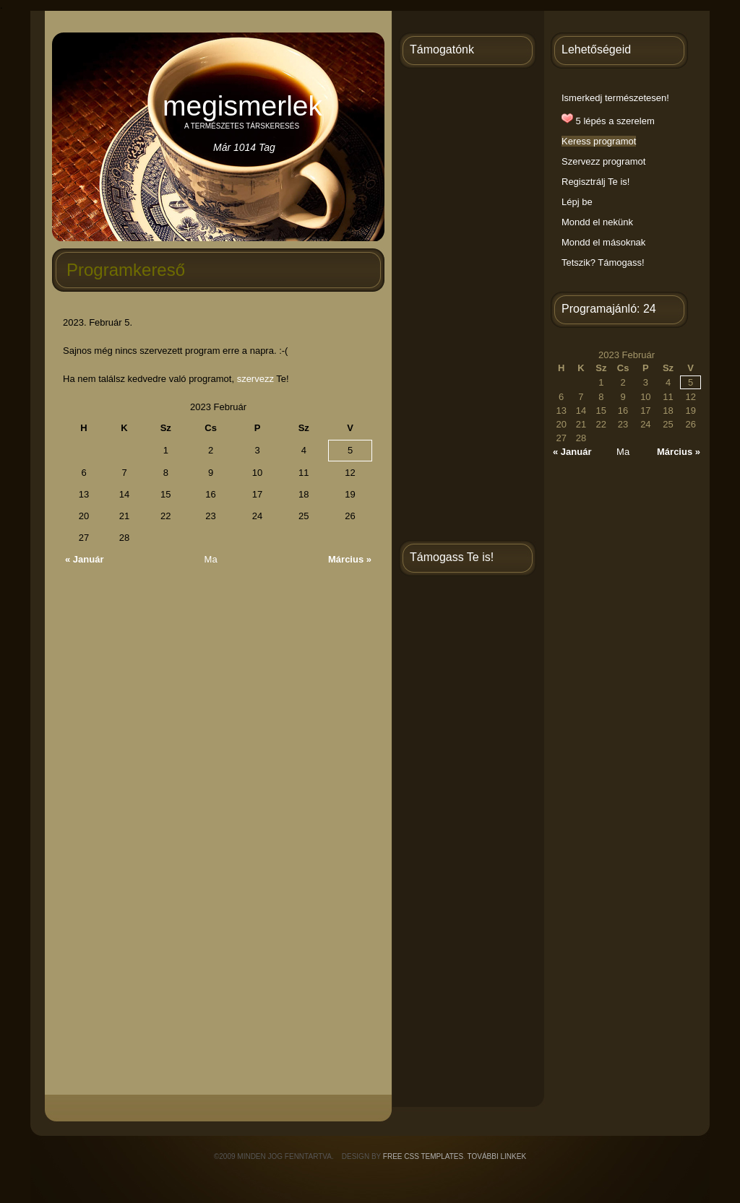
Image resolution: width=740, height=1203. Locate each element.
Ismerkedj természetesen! (615, 97)
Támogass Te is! (452, 557)
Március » (349, 559)
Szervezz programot (603, 161)
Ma (211, 559)
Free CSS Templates (423, 1156)
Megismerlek (242, 105)
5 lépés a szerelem (608, 121)
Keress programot (599, 141)
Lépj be (577, 201)
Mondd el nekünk (597, 222)
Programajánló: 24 (609, 309)
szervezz (255, 378)
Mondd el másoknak (603, 242)
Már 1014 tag (244, 147)
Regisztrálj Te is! (595, 181)
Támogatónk (442, 49)
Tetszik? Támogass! (603, 262)
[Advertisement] (467, 307)
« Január (84, 559)
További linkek (497, 1156)
